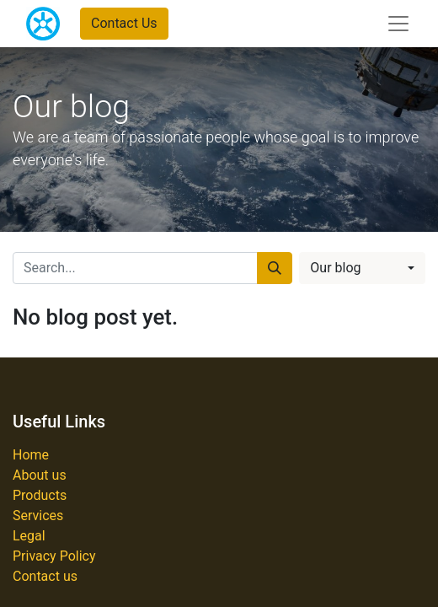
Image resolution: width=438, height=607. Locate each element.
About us (40, 475)
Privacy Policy (54, 556)
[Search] (274, 268)
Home (31, 455)
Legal (29, 536)
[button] (362, 268)
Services (38, 516)
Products (40, 495)
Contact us (45, 576)
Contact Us (124, 23)
